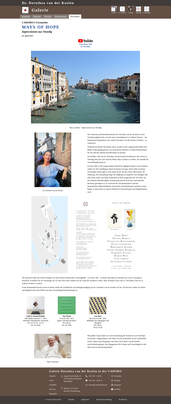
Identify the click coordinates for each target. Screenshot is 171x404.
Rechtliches (123, 399)
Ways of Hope (41, 27)
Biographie (53, 394)
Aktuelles (26, 16)
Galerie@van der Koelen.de (97, 385)
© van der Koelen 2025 (53, 399)
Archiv (51, 380)
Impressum (85, 399)
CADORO (52, 385)
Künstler (37, 16)
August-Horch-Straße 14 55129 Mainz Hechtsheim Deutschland (73, 378)
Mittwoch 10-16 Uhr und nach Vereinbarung (72, 389)
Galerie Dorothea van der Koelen (85, 371)
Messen (47, 16)
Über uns (52, 389)
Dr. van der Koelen (48, 3)
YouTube (117, 389)
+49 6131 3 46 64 (95, 376)
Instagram (117, 385)
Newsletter (75, 16)
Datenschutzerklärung (104, 399)
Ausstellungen (61, 16)
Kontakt (71, 399)
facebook (117, 380)
